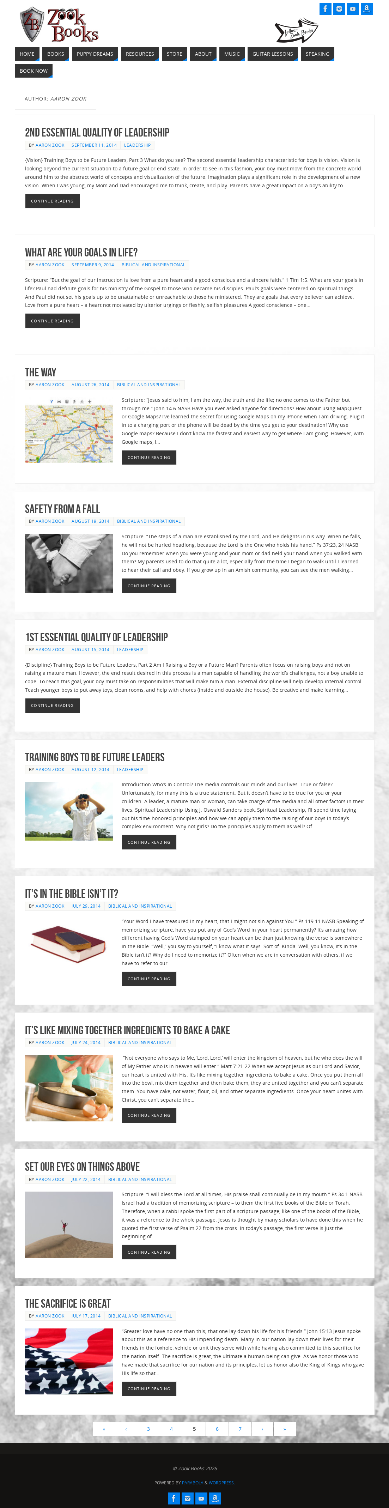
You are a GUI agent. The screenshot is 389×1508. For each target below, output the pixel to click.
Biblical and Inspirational (154, 264)
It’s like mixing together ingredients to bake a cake (127, 1030)
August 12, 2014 (91, 769)
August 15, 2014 (91, 649)
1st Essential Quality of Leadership (96, 637)
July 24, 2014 (86, 1042)
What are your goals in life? (81, 252)
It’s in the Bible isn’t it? (71, 893)
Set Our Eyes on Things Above (82, 1166)
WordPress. (222, 1483)
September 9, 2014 (93, 264)
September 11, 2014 (94, 145)
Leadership (137, 145)
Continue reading (52, 201)
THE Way (40, 372)
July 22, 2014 (86, 1179)
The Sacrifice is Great (68, 1303)
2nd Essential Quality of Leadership (97, 132)
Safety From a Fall (62, 508)
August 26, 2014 (91, 384)
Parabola (192, 1483)
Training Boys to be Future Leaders (95, 757)
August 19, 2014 (91, 521)
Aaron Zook (50, 145)
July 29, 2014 (86, 906)
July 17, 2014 (86, 1316)
